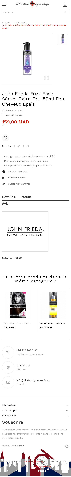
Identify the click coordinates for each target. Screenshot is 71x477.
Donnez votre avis (13, 115)
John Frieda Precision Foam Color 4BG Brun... (18, 323)
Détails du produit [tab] (16, 197)
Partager (14, 146)
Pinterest (27, 146)
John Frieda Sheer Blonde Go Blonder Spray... (53, 323)
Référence (8, 258)
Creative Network (42, 466)
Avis (5, 203)
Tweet (18, 146)
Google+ (23, 146)
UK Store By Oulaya (34, 461)
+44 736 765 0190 (26, 350)
